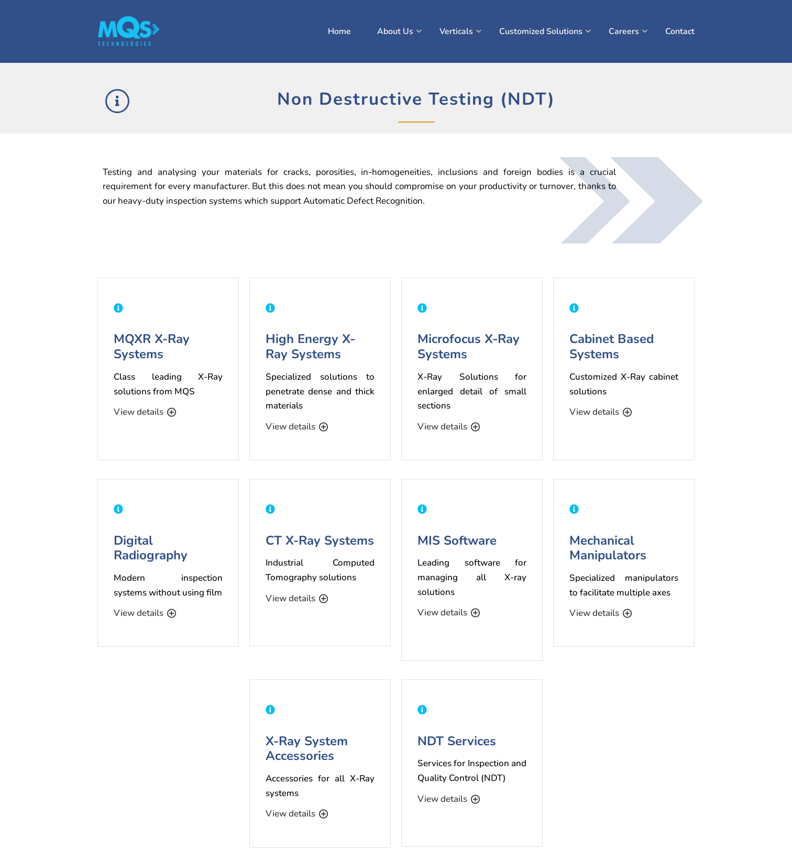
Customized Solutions (540, 31)
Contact (680, 31)
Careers (624, 31)
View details (145, 412)
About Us (395, 31)
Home (339, 31)
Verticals (456, 31)
